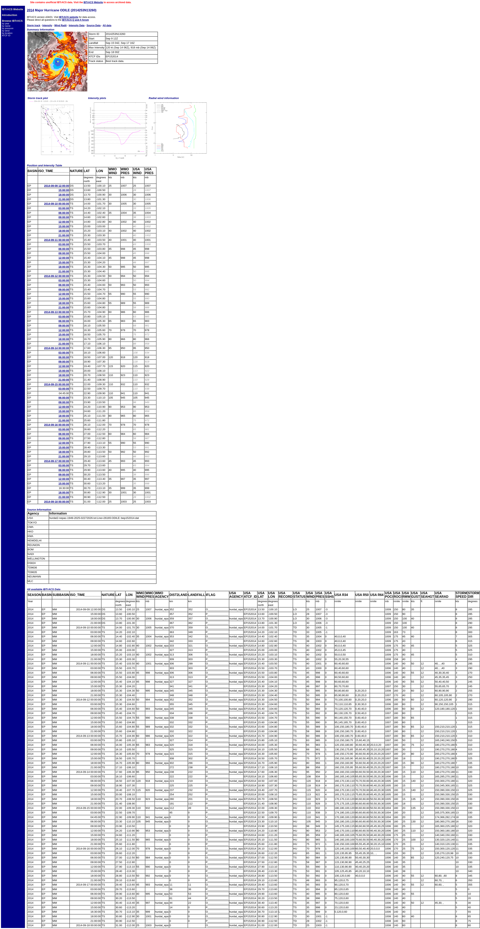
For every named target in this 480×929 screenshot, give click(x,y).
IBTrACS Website (93, 2)
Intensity (47, 25)
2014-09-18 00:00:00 (56, 501)
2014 (30, 10)
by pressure (7, 28)
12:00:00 (63, 221)
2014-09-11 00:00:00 (56, 239)
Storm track (33, 25)
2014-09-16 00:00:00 (56, 424)
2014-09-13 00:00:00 (56, 312)
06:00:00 (63, 212)
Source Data (93, 25)
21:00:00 (63, 199)
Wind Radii (60, 25)
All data (107, 25)
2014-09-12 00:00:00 (56, 275)
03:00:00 (63, 208)
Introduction (9, 15)
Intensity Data (77, 25)
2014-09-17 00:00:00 (56, 461)
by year (5, 23)
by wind (5, 30)
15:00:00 (63, 190)
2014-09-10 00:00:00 (56, 203)
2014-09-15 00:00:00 (56, 384)
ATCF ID (6, 35)
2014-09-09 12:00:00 (56, 185)
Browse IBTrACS (12, 20)
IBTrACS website (68, 17)
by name (6, 26)
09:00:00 (63, 217)
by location (7, 33)
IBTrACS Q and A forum (75, 20)
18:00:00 (63, 194)
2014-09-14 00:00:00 (56, 348)
